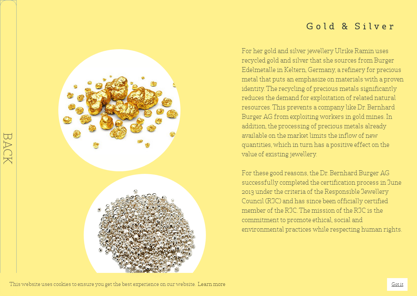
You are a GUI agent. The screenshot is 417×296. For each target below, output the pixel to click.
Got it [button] (397, 284)
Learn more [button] (211, 284)
